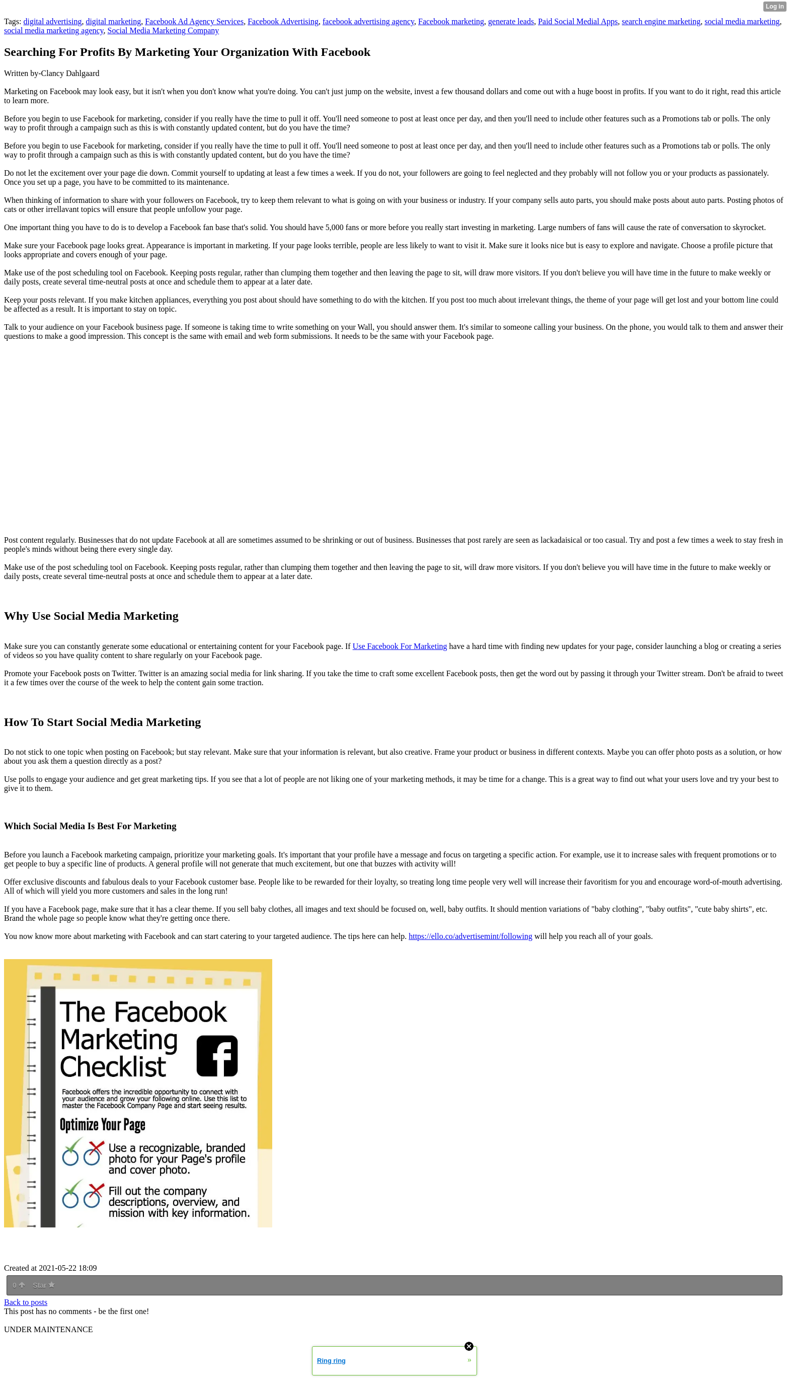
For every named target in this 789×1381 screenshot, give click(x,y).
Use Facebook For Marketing (400, 646)
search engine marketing (661, 21)
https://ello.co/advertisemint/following (470, 936)
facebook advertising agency (368, 21)
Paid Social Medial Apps (578, 21)
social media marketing (741, 21)
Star (44, 1285)
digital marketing (113, 21)
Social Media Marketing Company (163, 30)
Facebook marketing (451, 21)
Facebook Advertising (283, 21)
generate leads (511, 21)
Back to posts (25, 1302)
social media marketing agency (54, 30)
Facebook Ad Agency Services (194, 21)
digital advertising (52, 21)
